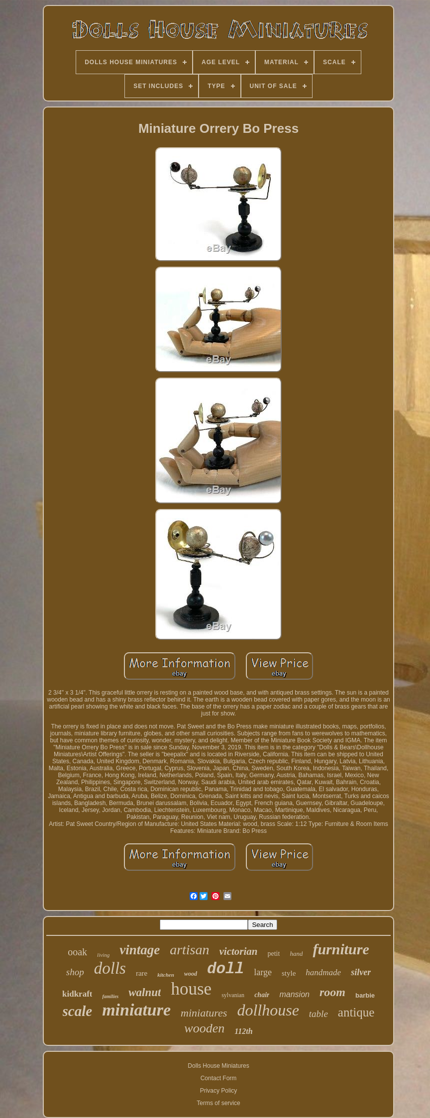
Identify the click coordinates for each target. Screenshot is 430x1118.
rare (141, 973)
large (263, 972)
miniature (136, 1010)
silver (361, 972)
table (318, 1014)
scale (78, 1011)
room (332, 992)
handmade (323, 972)
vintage (139, 949)
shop (75, 972)
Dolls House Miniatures (218, 1065)
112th (243, 1031)
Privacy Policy (218, 1090)
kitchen (165, 975)
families (110, 996)
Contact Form (219, 1078)
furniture (341, 949)
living (103, 955)
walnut (144, 992)
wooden (204, 1028)
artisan (189, 949)
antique (356, 1012)
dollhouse (268, 1010)
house (191, 989)
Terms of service (218, 1103)
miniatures (204, 1013)
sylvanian (232, 995)
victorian (238, 951)
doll (225, 969)
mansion (294, 994)
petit (274, 953)
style (289, 973)
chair (261, 995)
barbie (365, 995)
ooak (77, 951)
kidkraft (77, 994)
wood (190, 973)
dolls (110, 968)
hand (296, 953)
